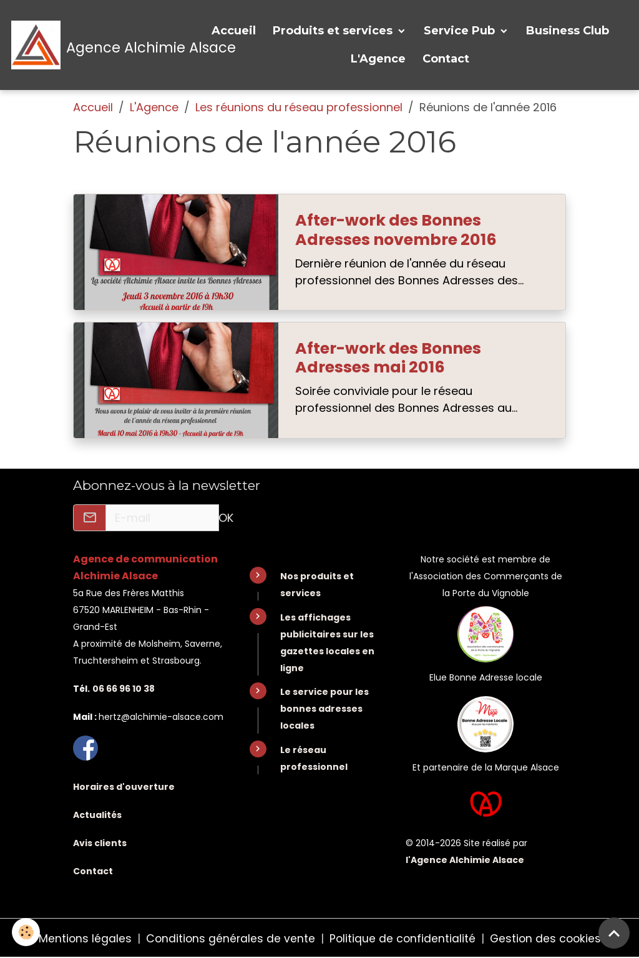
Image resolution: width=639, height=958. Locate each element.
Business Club (567, 30)
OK (225, 518)
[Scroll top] (614, 933)
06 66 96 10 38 (123, 688)
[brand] (99, 45)
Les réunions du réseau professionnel (298, 107)
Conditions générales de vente (229, 938)
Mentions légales (82, 938)
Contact (445, 59)
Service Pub (461, 30)
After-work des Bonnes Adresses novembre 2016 (396, 230)
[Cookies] (26, 932)
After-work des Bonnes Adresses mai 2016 (388, 358)
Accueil (234, 30)
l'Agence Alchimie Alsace (465, 859)
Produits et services (334, 30)
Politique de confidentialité (402, 938)
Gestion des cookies (547, 938)
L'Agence (378, 59)
